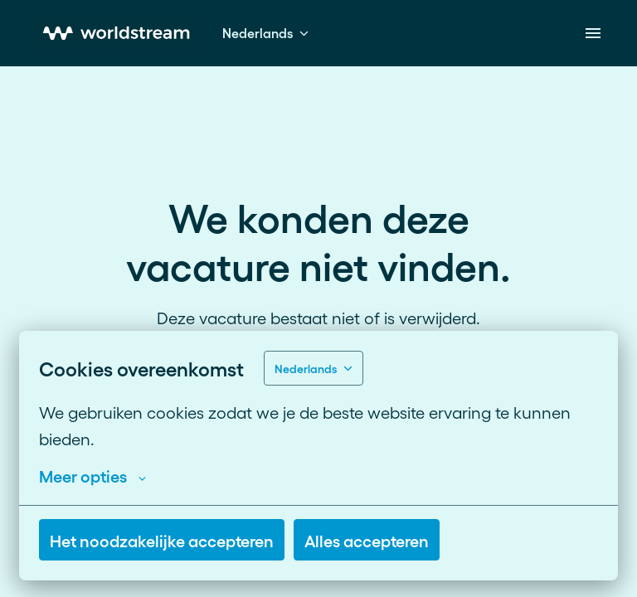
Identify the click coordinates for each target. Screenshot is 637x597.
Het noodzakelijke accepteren (162, 540)
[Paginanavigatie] (593, 33)
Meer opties (92, 475)
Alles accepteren (366, 540)
